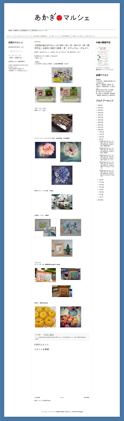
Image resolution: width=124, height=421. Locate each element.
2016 (99, 129)
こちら (40, 58)
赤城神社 (98, 79)
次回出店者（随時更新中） (40, 36)
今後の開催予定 (65, 36)
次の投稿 (37, 397)
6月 (100, 184)
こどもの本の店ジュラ (67, 337)
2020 (99, 120)
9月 (100, 139)
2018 (99, 125)
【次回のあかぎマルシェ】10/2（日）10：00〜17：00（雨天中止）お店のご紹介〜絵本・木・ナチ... (107, 158)
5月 (100, 187)
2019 (99, 122)
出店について (54, 36)
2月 (100, 194)
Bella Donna (44, 303)
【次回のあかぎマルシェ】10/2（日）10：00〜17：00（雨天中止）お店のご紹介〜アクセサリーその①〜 (107, 173)
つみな (51, 190)
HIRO (56, 337)
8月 (100, 179)
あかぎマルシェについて (23, 36)
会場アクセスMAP (78, 36)
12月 (100, 132)
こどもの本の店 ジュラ (60, 64)
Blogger (81, 411)
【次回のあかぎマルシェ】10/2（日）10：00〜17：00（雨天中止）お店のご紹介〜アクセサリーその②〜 (107, 165)
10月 (100, 137)
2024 (99, 110)
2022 (99, 115)
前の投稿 (86, 397)
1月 (100, 197)
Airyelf (66, 411)
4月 (100, 189)
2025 (99, 107)
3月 (100, 192)
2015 (99, 200)
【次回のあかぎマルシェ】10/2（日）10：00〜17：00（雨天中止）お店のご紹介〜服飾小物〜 (107, 144)
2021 (99, 117)
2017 (99, 127)
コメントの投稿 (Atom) (44, 400)
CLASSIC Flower (50, 337)
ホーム (62, 397)
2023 (99, 112)
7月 (100, 182)
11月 (100, 134)
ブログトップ (10, 36)
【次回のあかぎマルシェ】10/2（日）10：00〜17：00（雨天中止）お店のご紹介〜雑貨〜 (107, 151)
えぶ (60, 337)
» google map (99, 83)
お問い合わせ (89, 36)
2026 (99, 105)
